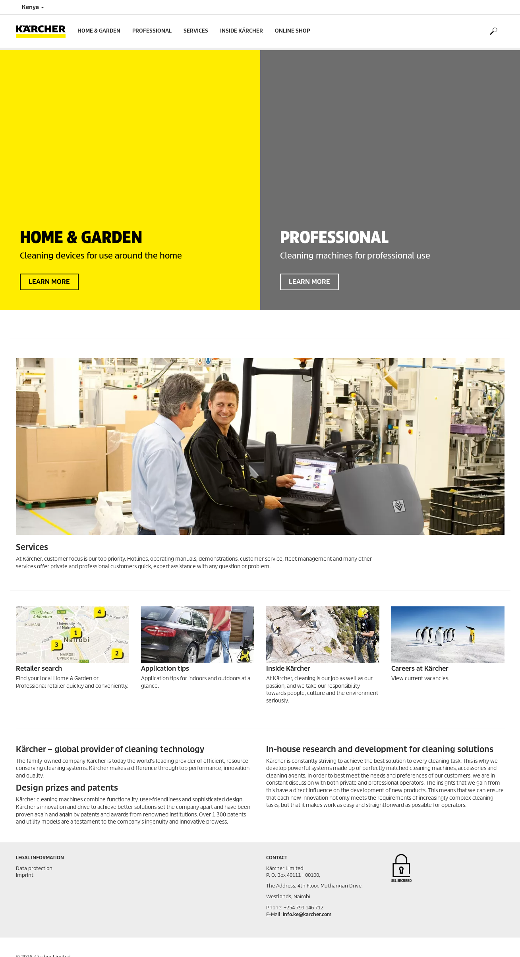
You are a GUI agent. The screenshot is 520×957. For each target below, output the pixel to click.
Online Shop (292, 30)
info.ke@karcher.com (307, 914)
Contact (276, 858)
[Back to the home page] (44, 31)
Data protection (34, 868)
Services (196, 30)
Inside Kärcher (241, 30)
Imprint (24, 875)
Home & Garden (98, 30)
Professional (152, 30)
